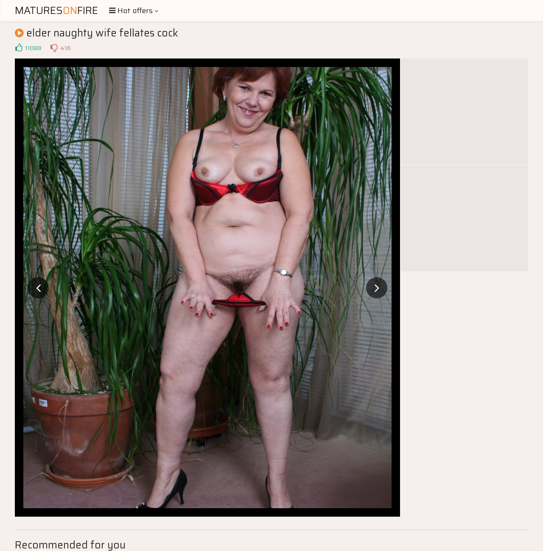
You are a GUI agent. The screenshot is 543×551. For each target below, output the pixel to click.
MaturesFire (56, 11)
